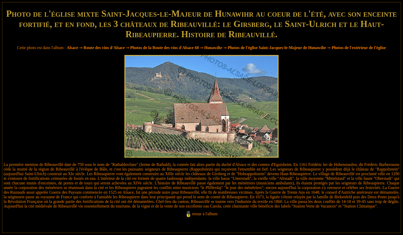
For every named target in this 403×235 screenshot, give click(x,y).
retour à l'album (205, 214)
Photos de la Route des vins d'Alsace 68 (164, 47)
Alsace (72, 47)
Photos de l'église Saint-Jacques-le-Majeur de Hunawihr (277, 47)
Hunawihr (213, 47)
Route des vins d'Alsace (105, 47)
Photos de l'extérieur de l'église (359, 47)
